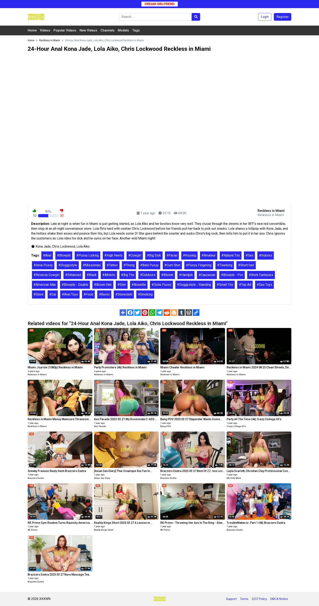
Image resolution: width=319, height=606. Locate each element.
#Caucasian (207, 275)
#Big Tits (127, 275)
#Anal (47, 255)
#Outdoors (147, 275)
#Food (88, 294)
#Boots (104, 294)
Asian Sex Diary (102, 478)
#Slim (121, 285)
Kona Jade (43, 246)
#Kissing (189, 255)
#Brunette (139, 285)
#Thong (128, 265)
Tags (136, 30)
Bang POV (165, 426)
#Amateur (209, 255)
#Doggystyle (67, 265)
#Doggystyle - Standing (194, 285)
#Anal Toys (70, 294)
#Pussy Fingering (198, 265)
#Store (39, 294)
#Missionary (92, 265)
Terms (244, 599)
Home (32, 30)
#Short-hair (246, 265)
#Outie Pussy (161, 285)
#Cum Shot (172, 265)
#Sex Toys (264, 285)
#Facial (172, 255)
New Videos (88, 30)
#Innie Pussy (43, 265)
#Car (52, 294)
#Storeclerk (123, 294)
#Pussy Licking (87, 255)
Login (265, 17)
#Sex (249, 255)
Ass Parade (100, 426)
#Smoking (145, 294)
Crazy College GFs (236, 426)
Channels (108, 30)
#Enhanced (73, 275)
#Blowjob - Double (75, 285)
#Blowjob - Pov (232, 275)
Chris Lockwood (63, 246)
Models (123, 30)
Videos (45, 30)
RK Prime (32, 530)
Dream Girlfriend (160, 4)
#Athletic (108, 275)
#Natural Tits (230, 255)
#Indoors (265, 255)
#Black (92, 275)
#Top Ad (245, 285)
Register (282, 17)
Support (231, 599)
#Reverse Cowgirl (46, 275)
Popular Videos (65, 30)
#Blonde (167, 275)
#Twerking (224, 265)
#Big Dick (154, 255)
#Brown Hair (103, 285)
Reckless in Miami (37, 374)
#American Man (45, 285)
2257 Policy (259, 599)
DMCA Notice (279, 599)
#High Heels (113, 255)
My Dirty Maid (234, 478)
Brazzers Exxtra (36, 478)
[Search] (155, 17)
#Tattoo (112, 265)
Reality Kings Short (103, 530)
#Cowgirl (134, 255)
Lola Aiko (83, 246)
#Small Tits (225, 285)
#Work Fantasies (261, 275)
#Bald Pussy (149, 265)
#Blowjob (64, 255)
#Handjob (186, 275)
